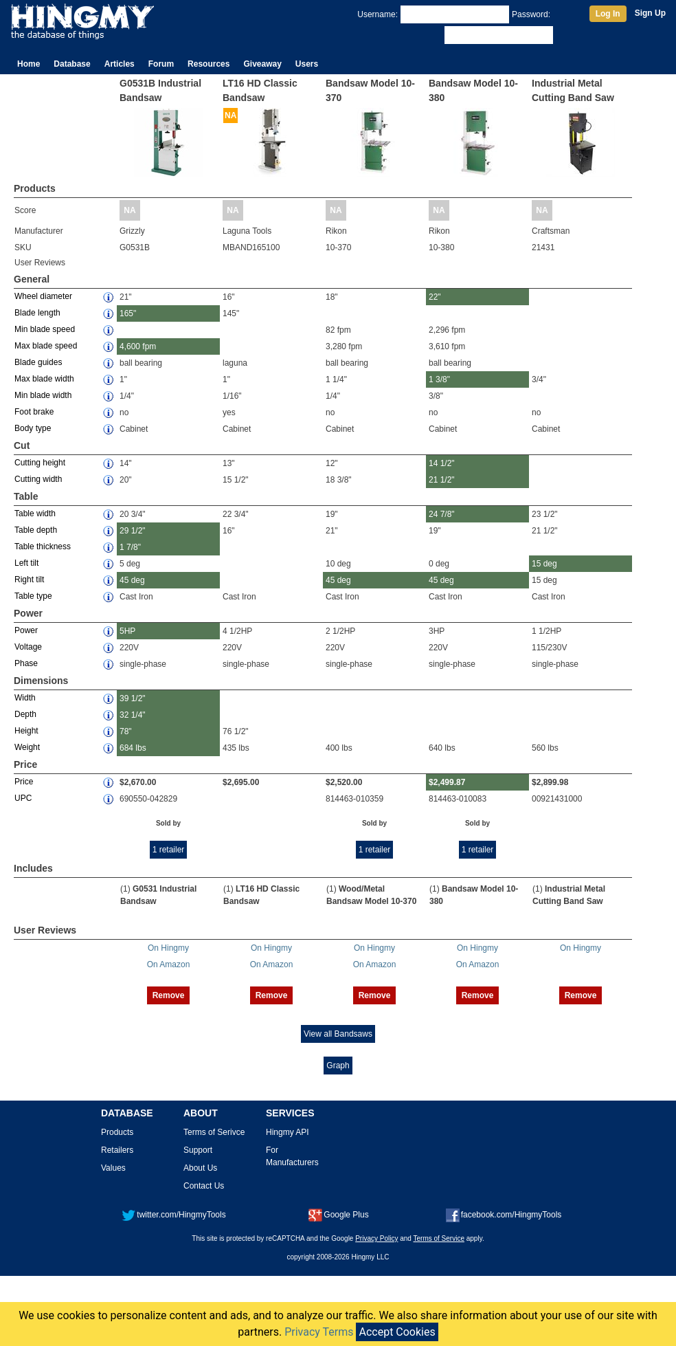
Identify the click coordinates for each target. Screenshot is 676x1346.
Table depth (35, 530)
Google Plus (338, 1215)
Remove (169, 995)
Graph (337, 1065)
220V (129, 647)
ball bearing (141, 363)
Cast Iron (136, 597)
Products (117, 1132)
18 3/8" (339, 480)
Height (26, 731)
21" (126, 297)
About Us (200, 1168)
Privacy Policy (376, 1238)
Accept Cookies (397, 1331)
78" (126, 731)
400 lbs (339, 748)
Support (197, 1150)
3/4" (539, 379)
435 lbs (236, 748)
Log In (608, 14)
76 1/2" (236, 731)
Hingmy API (287, 1132)
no (124, 412)
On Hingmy (168, 948)
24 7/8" (442, 514)
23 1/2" (545, 514)
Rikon (336, 231)
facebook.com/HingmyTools (504, 1215)
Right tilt (29, 579)
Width (25, 698)
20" (126, 480)
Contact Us (203, 1186)
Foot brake (34, 412)
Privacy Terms (318, 1331)
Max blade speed (45, 346)
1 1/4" (336, 379)
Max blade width (44, 379)
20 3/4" (133, 514)
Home (28, 64)
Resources (208, 64)
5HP (127, 631)
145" (231, 313)
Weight (27, 747)
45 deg (132, 580)
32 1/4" (133, 715)
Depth (25, 714)
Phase (26, 663)
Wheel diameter (43, 296)
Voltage (28, 647)
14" (126, 463)
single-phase (143, 664)
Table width (35, 513)
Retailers (117, 1150)
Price (23, 781)
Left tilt (26, 563)
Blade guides (38, 362)
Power (26, 630)
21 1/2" (442, 480)
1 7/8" (130, 547)
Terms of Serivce (214, 1132)
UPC (23, 798)
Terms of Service (439, 1238)
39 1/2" (133, 698)
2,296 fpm (447, 330)
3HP (436, 631)
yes (229, 412)
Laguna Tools (247, 231)
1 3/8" (439, 379)
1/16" (232, 396)
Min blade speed (44, 329)
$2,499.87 (447, 782)
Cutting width (38, 479)
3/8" (436, 396)
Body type (32, 428)
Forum (161, 64)
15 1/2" (236, 480)
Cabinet (134, 429)
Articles (119, 64)
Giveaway (262, 64)
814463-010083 (457, 799)
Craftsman (551, 231)
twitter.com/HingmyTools (173, 1215)
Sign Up (650, 13)
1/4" (127, 396)
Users (306, 64)
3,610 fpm (447, 346)
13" (229, 463)
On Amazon (168, 964)
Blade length (37, 313)
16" (229, 297)
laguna (235, 363)
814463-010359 (354, 799)
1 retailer (169, 849)
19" (332, 514)
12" (332, 463)
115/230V (549, 647)
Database (72, 64)
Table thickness (42, 546)
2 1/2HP (340, 631)
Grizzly (132, 231)
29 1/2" (133, 531)
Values (113, 1168)
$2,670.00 (138, 782)
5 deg (130, 564)
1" (123, 379)
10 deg (338, 564)
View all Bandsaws (338, 1034)
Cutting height (39, 462)
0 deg (439, 564)
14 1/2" (442, 463)
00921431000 (557, 799)
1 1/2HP (546, 631)
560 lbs (545, 748)
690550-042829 (148, 799)
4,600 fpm (138, 346)
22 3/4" (236, 514)
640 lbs (442, 748)
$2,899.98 (550, 782)
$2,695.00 (241, 782)
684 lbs (133, 748)
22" (435, 297)
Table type (33, 596)
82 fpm (338, 330)
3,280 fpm (344, 346)
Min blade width (42, 395)
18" (332, 297)
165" (128, 313)
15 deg (544, 564)
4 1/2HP (237, 631)
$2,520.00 (344, 782)
